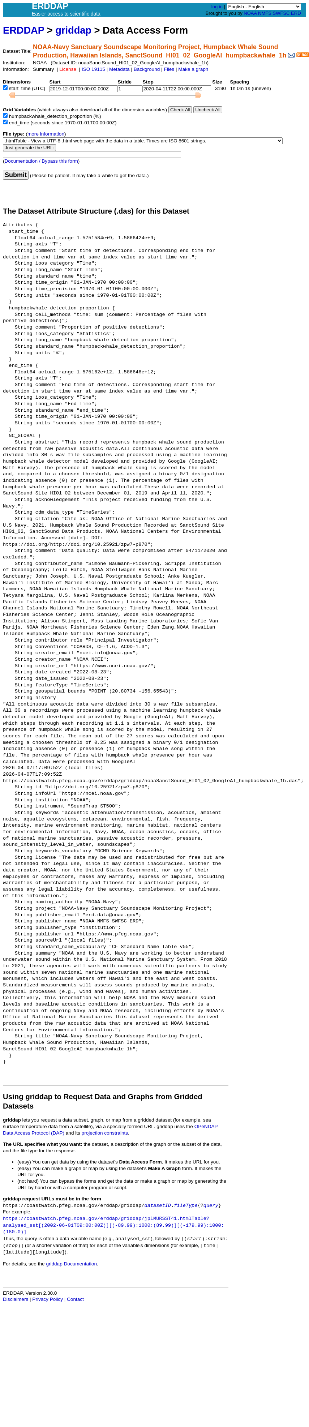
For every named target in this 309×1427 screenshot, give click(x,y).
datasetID (158, 1205)
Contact (75, 1299)
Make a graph (193, 69)
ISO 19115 (93, 69)
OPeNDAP (206, 1126)
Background (147, 69)
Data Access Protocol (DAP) (33, 1133)
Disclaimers (15, 1299)
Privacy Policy (47, 1299)
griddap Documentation (71, 1264)
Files (169, 69)
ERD (296, 13)
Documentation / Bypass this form (41, 161)
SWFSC (281, 13)
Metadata (119, 69)
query (210, 1205)
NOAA (250, 13)
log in (217, 6)
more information (45, 134)
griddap (73, 30)
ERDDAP (23, 30)
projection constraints (105, 1133)
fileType (185, 1205)
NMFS (264, 13)
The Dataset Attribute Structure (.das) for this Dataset (96, 211)
